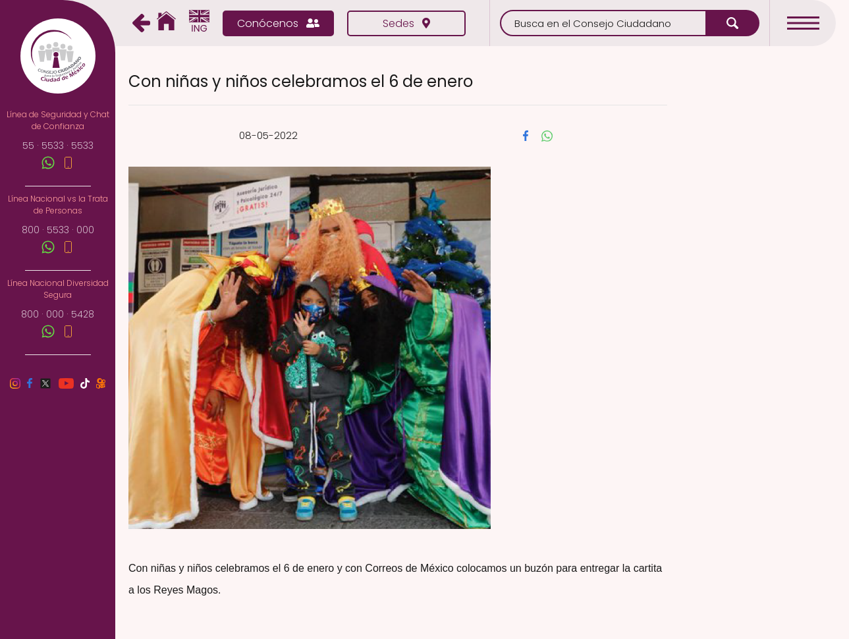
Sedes (406, 23)
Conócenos (278, 23)
